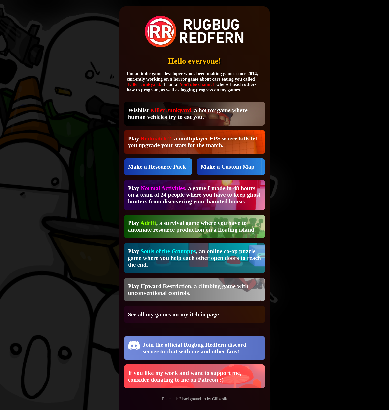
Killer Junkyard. (144, 84)
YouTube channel (197, 84)
